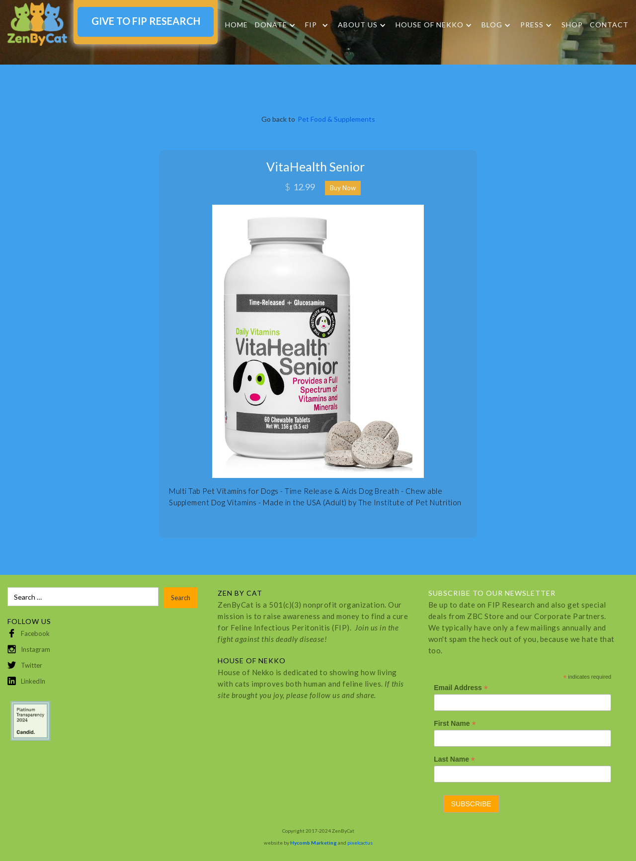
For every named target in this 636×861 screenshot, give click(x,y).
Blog (491, 24)
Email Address (461, 688)
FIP (311, 24)
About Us (358, 24)
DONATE (271, 24)
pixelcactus (360, 843)
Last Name (454, 759)
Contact (609, 24)
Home (236, 24)
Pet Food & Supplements (336, 119)
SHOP (572, 24)
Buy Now (343, 188)
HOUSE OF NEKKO (430, 24)
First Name (455, 723)
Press (532, 24)
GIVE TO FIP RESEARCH (145, 21)
